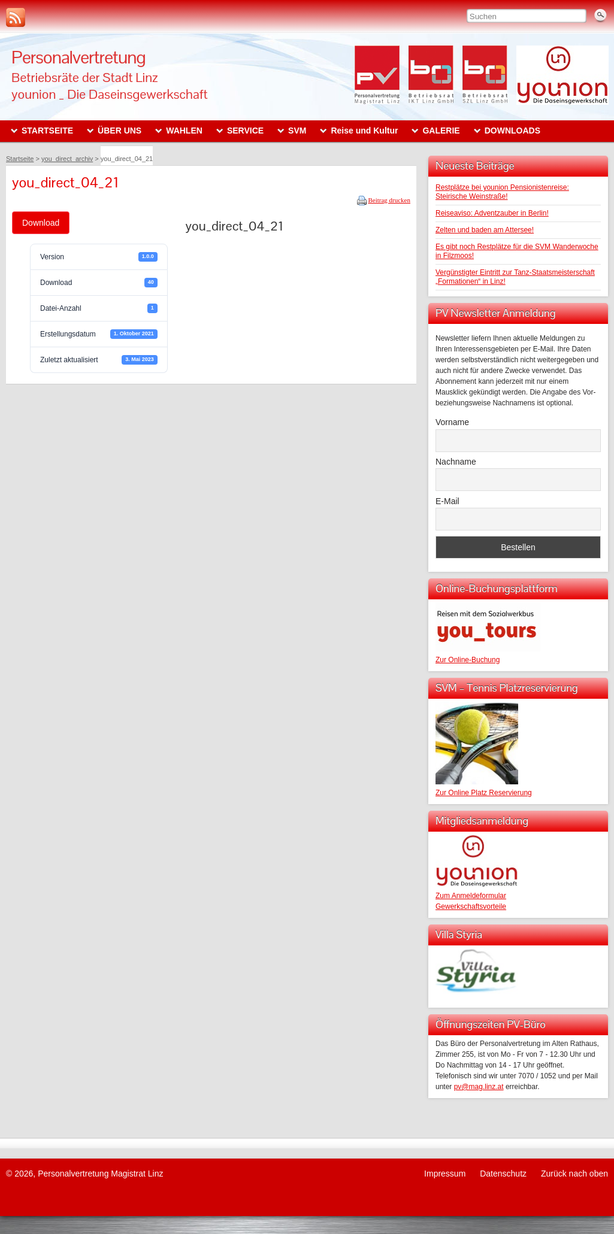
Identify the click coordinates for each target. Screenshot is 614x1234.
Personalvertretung (78, 57)
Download (40, 223)
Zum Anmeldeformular (470, 896)
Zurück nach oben (574, 1173)
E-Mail (447, 501)
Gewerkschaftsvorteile (470, 906)
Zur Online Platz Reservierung (483, 793)
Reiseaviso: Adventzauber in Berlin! (492, 213)
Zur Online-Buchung (467, 660)
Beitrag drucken (389, 200)
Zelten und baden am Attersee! (484, 230)
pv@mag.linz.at (479, 1087)
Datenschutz (503, 1173)
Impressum (444, 1173)
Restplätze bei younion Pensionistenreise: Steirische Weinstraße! (502, 192)
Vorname (452, 422)
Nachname (455, 461)
